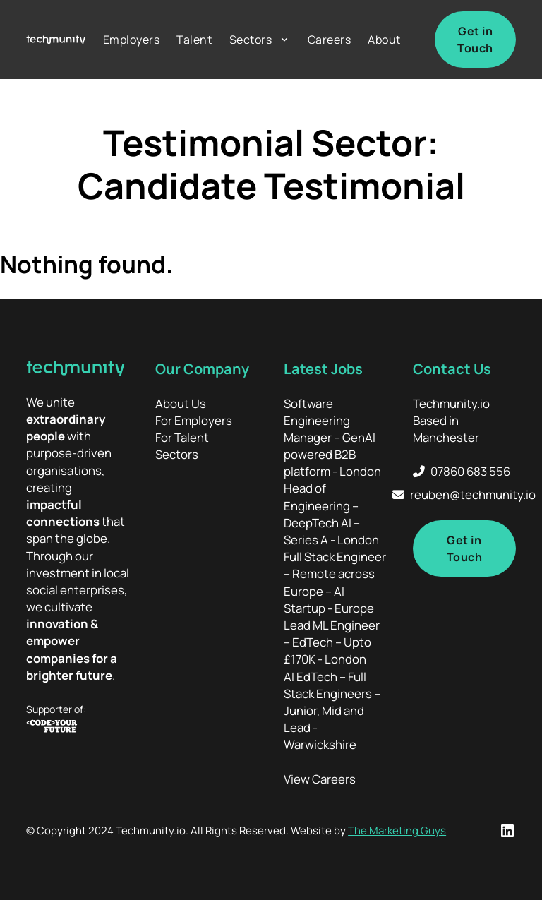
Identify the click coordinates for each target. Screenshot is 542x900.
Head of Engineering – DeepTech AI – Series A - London (331, 514)
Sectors (250, 39)
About (384, 39)
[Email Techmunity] (464, 494)
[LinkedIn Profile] (507, 830)
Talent (194, 39)
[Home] (55, 40)
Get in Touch (475, 39)
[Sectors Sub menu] (284, 39)
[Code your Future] (77, 728)
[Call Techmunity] (464, 471)
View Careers (320, 779)
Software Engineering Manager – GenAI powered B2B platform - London (332, 437)
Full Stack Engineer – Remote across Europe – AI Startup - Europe (335, 582)
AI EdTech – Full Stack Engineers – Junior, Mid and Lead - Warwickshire (332, 710)
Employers (131, 39)
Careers (329, 39)
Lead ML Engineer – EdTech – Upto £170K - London (332, 642)
